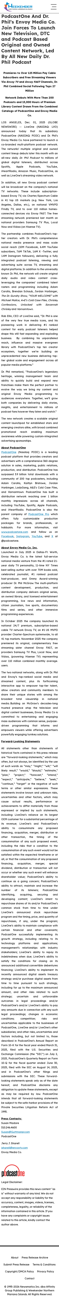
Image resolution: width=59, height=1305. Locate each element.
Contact (29, 1278)
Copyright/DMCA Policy (19, 1271)
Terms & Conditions (44, 1264)
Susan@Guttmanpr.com (15, 1131)
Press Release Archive (35, 1257)
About (14, 1257)
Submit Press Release (16, 1264)
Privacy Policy (45, 1271)
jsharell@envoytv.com (14, 1147)
